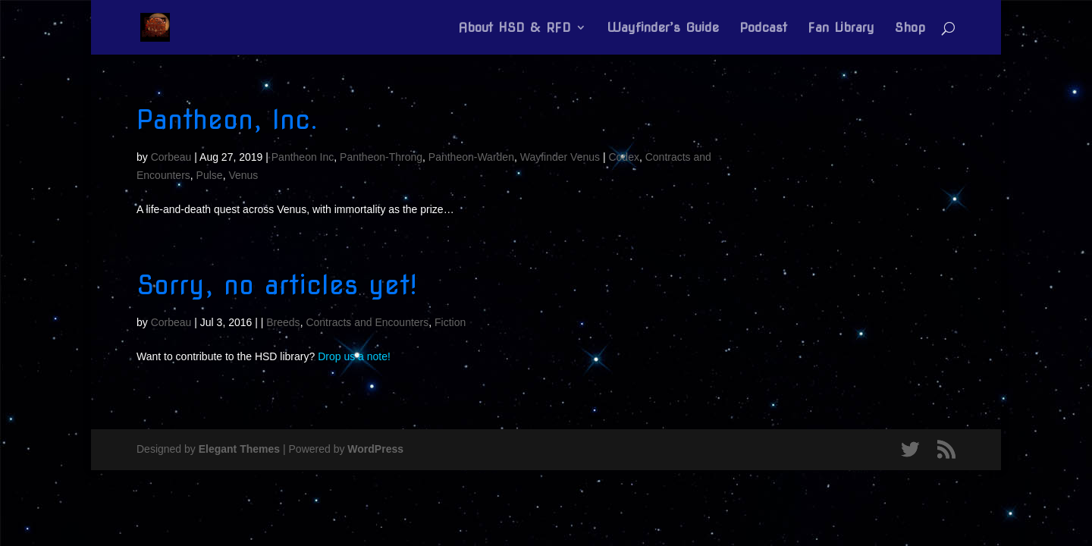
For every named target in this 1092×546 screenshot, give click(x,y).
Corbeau (171, 157)
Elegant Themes (239, 449)
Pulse (209, 175)
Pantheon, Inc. (227, 119)
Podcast (763, 28)
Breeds (283, 322)
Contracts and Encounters (367, 322)
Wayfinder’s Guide (663, 28)
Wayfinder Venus (560, 157)
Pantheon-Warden (471, 157)
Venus (243, 175)
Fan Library (841, 28)
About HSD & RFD (514, 28)
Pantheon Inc (302, 157)
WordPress (375, 449)
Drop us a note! (354, 356)
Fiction (450, 322)
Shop (910, 28)
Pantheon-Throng (381, 157)
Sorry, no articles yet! (276, 284)
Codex (623, 157)
